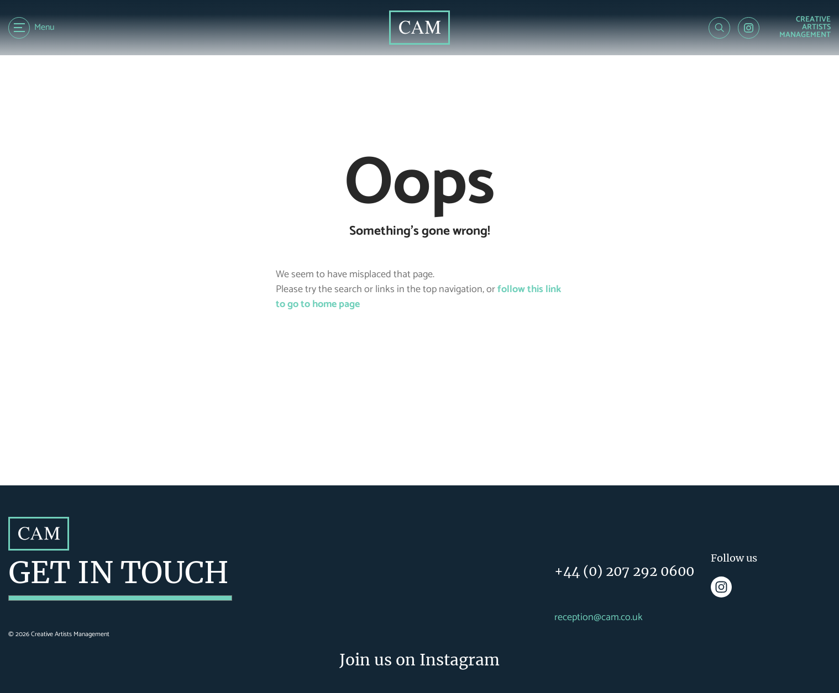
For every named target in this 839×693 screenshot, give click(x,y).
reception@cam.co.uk (598, 617)
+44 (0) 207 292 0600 (624, 571)
